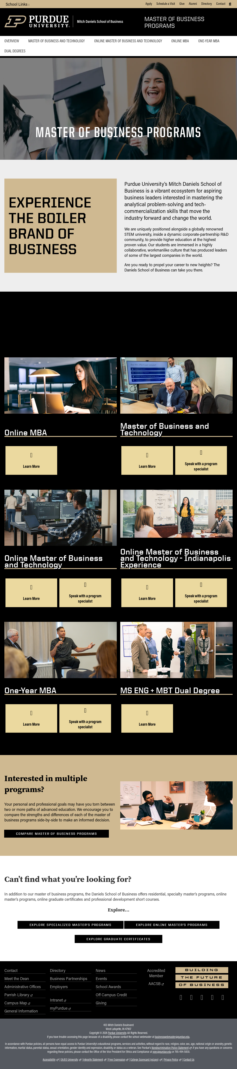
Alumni (193, 3)
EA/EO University (69, 1060)
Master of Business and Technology (56, 40)
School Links (17, 4)
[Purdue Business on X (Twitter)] (191, 997)
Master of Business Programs (174, 22)
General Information (21, 1011)
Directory (206, 3)
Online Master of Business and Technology (128, 40)
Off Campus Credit (111, 994)
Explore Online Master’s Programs (172, 925)
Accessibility (49, 1060)
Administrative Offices (22, 986)
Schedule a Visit (165, 3)
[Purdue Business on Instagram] (202, 997)
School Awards (108, 986)
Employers (59, 986)
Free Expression (116, 1060)
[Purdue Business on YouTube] (222, 997)
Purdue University (117, 1033)
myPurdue (58, 1008)
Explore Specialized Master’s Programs (71, 925)
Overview (11, 40)
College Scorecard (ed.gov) (144, 1060)
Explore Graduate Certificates (118, 939)
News (100, 970)
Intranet (56, 1000)
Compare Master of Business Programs (56, 834)
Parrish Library (16, 994)
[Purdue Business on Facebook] (181, 997)
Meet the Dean (16, 978)
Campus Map (15, 1002)
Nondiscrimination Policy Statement (170, 1048)
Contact (220, 3)
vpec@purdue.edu (162, 1052)
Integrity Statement (93, 1060)
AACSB (155, 983)
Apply (148, 3)
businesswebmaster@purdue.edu (172, 1037)
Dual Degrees (14, 50)
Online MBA (180, 40)
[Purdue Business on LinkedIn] (212, 997)
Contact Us (188, 1060)
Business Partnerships (68, 978)
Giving (101, 1002)
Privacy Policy (171, 1060)
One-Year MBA (208, 40)
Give (181, 3)
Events (101, 978)
